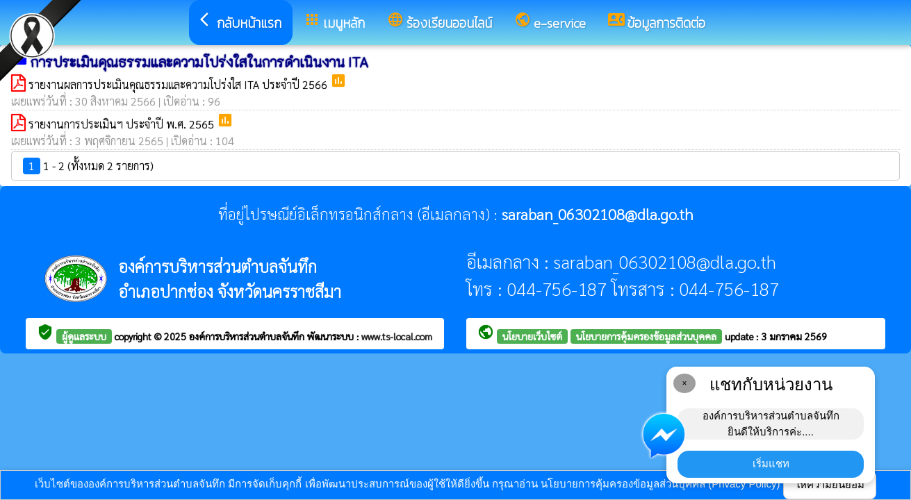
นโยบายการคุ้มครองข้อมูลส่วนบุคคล (646, 336)
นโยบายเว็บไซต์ (532, 336)
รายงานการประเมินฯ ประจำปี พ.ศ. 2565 (122, 124)
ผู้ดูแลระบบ (84, 336)
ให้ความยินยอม (829, 484)
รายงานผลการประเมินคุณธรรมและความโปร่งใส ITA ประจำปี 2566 (179, 84)
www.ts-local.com (396, 336)
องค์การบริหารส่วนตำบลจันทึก (248, 336)
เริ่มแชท (771, 463)
